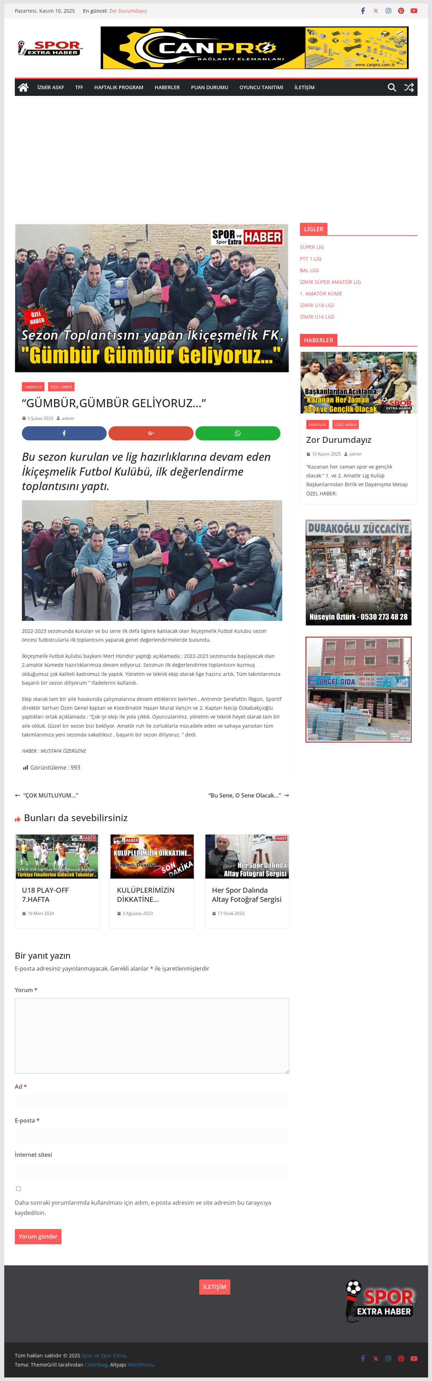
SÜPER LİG (312, 247)
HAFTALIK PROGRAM (118, 87)
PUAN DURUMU (209, 87)
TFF (79, 87)
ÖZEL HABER (61, 386)
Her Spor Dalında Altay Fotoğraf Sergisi (247, 894)
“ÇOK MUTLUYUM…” (46, 795)
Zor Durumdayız (128, 10)
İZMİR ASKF (50, 87)
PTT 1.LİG (310, 258)
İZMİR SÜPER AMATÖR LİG (330, 282)
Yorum (26, 990)
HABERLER (167, 87)
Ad (21, 1086)
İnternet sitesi (33, 1155)
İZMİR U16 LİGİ (317, 316)
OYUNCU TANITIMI (261, 87)
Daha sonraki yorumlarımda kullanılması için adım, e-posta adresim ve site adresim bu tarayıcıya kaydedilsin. (143, 1208)
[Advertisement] (216, 170)
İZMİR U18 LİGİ (317, 305)
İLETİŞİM (305, 87)
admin (68, 418)
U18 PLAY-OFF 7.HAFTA (45, 894)
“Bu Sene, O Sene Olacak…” (248, 795)
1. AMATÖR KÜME (321, 293)
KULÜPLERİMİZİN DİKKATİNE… (145, 894)
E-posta (27, 1120)
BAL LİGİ (309, 270)
